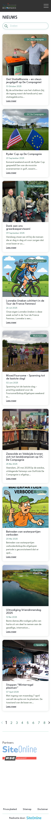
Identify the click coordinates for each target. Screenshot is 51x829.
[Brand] (21, 6)
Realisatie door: (25, 818)
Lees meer (11, 101)
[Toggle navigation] (46, 5)
